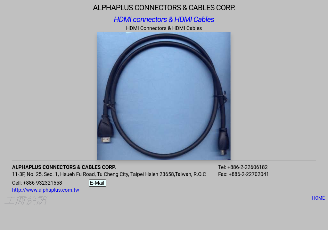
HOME (318, 198)
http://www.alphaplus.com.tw (45, 190)
